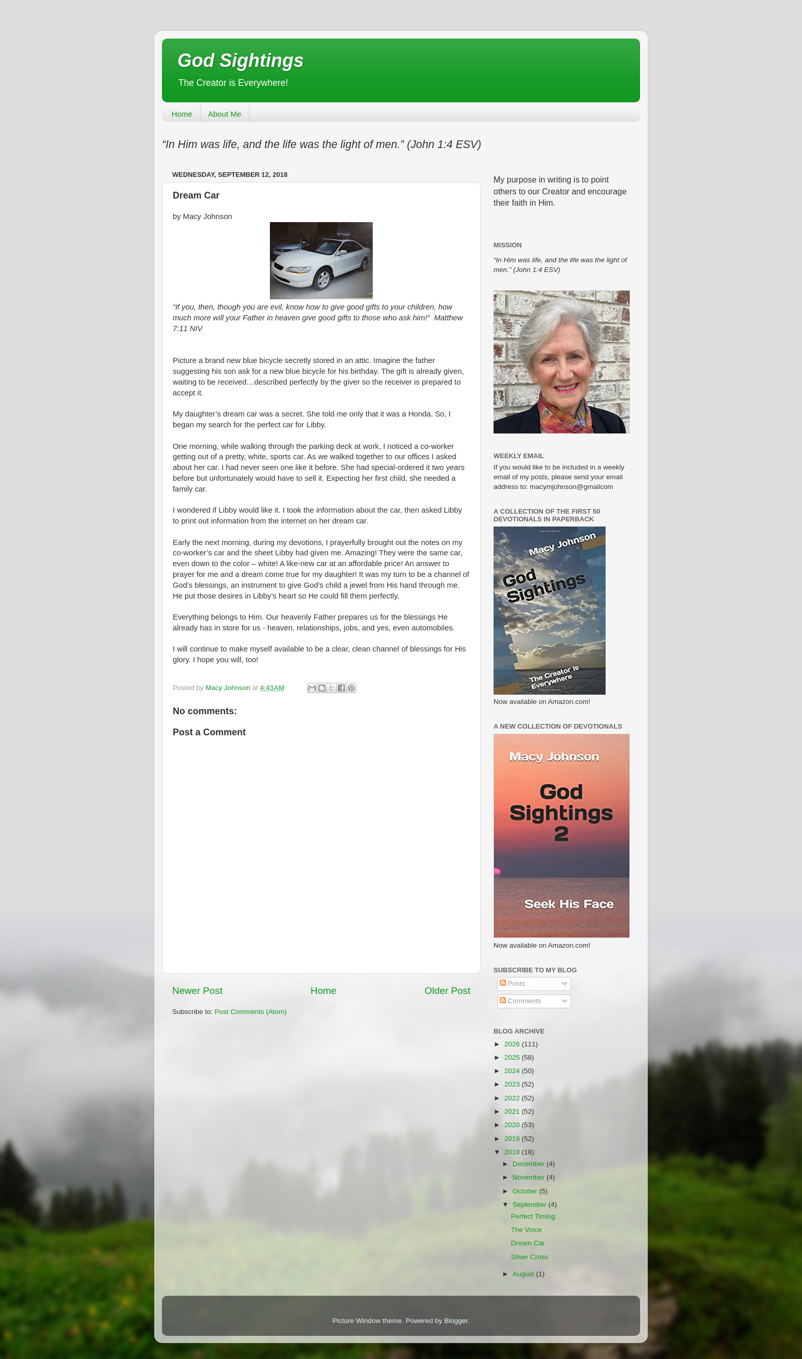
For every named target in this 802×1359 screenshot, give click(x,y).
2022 (513, 1098)
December (529, 1164)
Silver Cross (530, 1257)
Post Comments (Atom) (251, 1012)
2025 (513, 1057)
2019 (513, 1139)
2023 (513, 1084)
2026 (513, 1044)
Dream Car (528, 1243)
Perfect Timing (533, 1216)
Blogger (456, 1321)
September (531, 1204)
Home (182, 114)
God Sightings (240, 60)
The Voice (526, 1230)
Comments (520, 1001)
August (524, 1274)
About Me (224, 114)
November (529, 1177)
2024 (513, 1071)
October (526, 1191)
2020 (513, 1125)
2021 (513, 1111)
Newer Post (197, 990)
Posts (512, 983)
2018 (513, 1152)
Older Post (447, 990)
